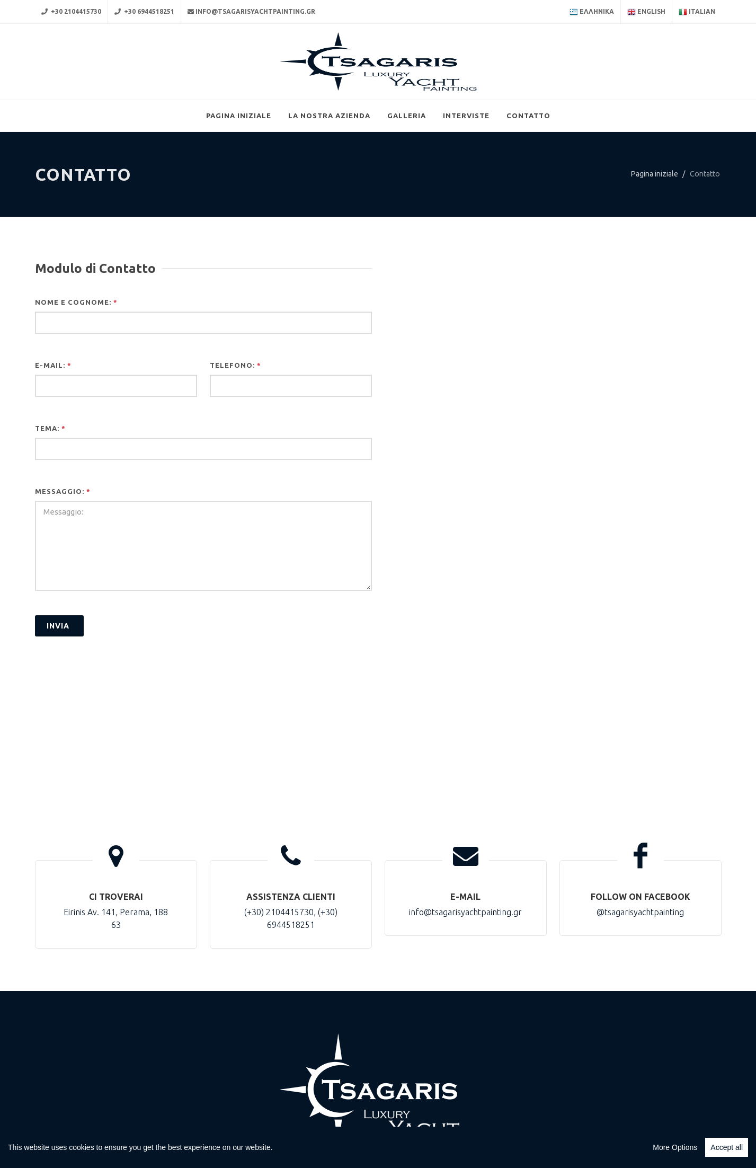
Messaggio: (63, 545)
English (646, 12)
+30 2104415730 (71, 11)
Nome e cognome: (76, 356)
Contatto (528, 169)
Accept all (726, 1147)
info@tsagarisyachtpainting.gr (251, 11)
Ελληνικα (592, 12)
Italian (697, 12)
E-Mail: (53, 419)
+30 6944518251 (144, 11)
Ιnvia (58, 680)
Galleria (406, 169)
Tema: (50, 482)
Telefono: (235, 419)
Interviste (466, 169)
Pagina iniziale (238, 169)
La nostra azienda (329, 169)
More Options (675, 1147)
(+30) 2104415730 (279, 966)
